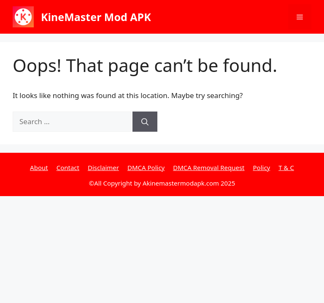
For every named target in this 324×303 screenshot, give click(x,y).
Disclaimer (103, 167)
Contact (68, 167)
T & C (286, 167)
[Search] (144, 122)
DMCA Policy (146, 167)
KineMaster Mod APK (96, 17)
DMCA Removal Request (208, 167)
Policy (261, 167)
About (39, 167)
